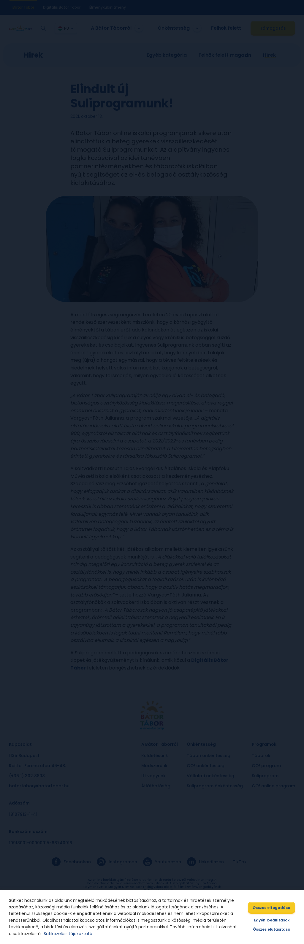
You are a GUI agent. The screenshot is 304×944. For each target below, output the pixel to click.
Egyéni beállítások (271, 920)
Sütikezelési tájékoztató (68, 934)
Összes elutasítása (271, 929)
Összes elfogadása (271, 907)
